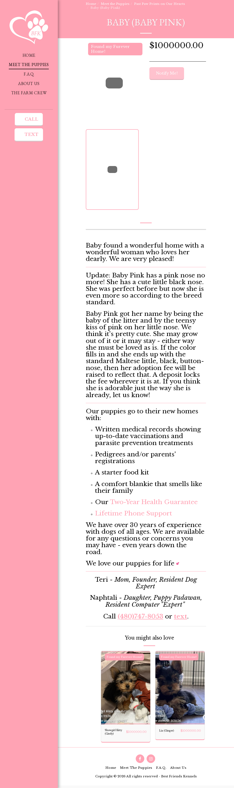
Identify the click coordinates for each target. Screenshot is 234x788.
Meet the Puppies (115, 4)
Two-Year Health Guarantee (154, 502)
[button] (28, 153)
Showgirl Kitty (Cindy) (112, 733)
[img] (125, 688)
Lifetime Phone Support (133, 513)
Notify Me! (167, 73)
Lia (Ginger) (166, 733)
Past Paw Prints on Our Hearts (159, 4)
